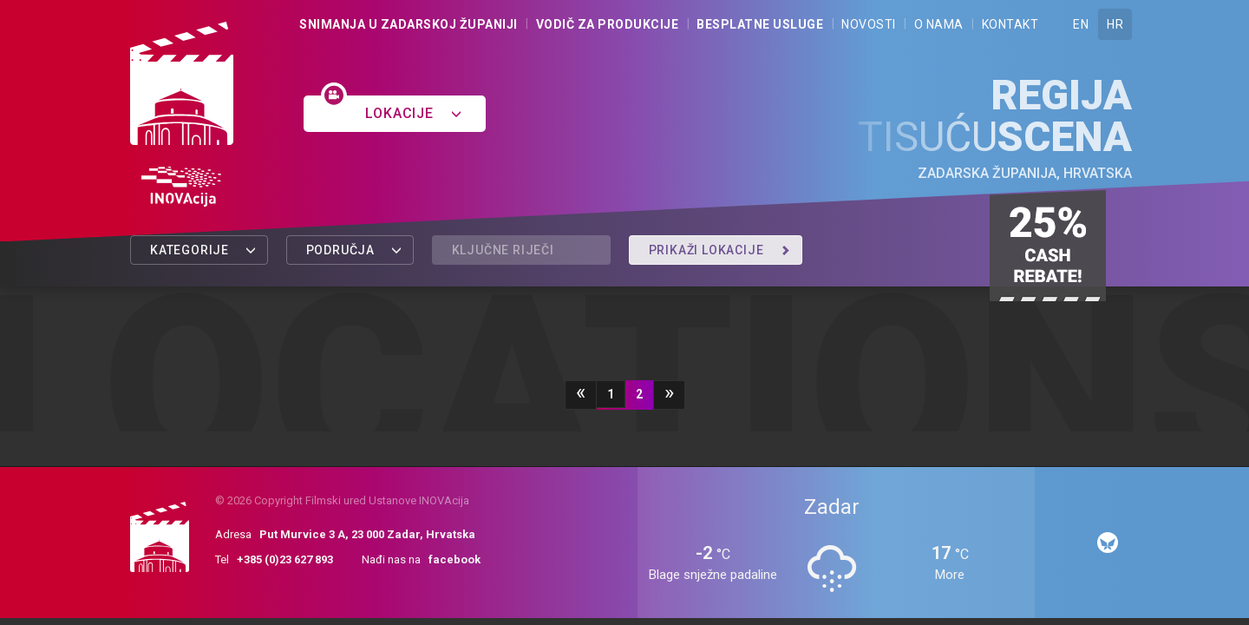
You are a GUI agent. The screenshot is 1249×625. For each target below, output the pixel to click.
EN (1081, 24)
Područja (354, 250)
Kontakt (1010, 24)
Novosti (868, 24)
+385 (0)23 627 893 (285, 559)
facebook (454, 559)
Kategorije (203, 250)
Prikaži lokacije (720, 250)
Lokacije (413, 113)
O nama (939, 24)
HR (1115, 24)
